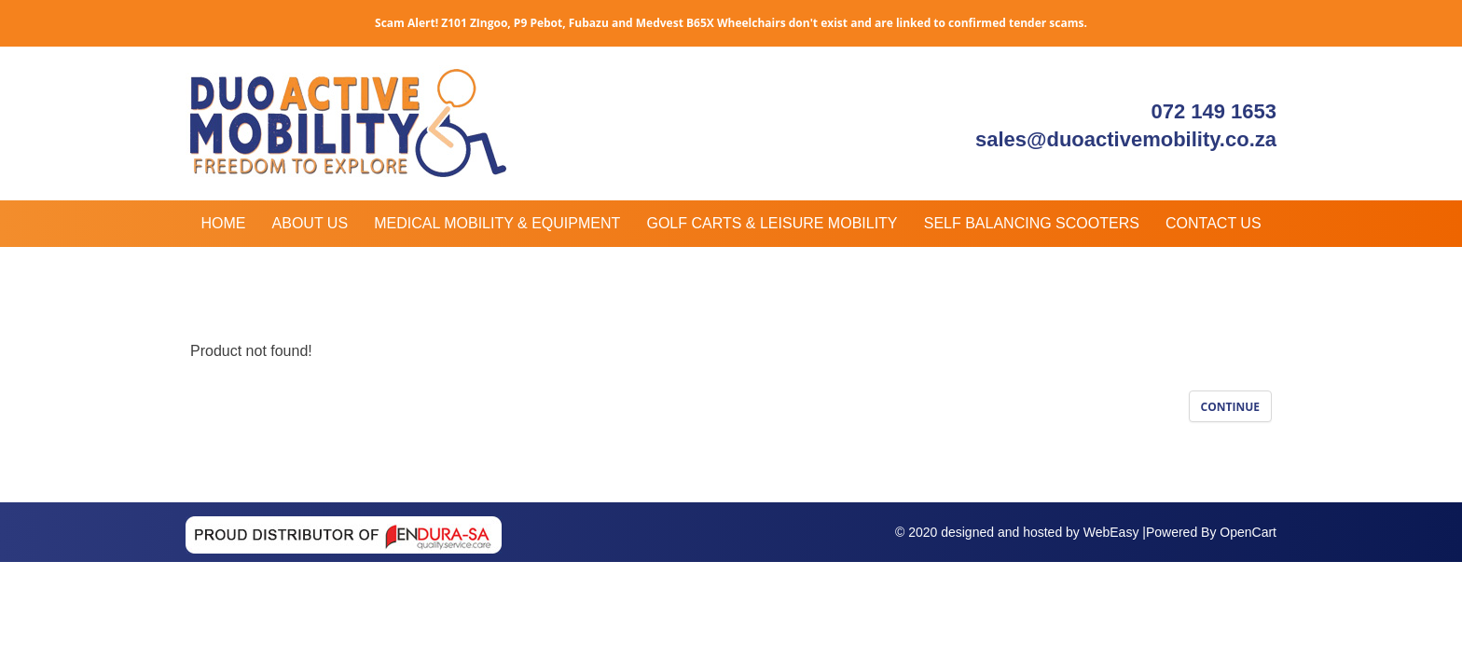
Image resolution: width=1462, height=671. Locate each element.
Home (222, 223)
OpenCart (1248, 532)
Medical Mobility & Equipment (497, 223)
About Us (310, 223)
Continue (1230, 407)
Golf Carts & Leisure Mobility (771, 223)
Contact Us (1213, 223)
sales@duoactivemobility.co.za (1125, 139)
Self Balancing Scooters (1031, 223)
